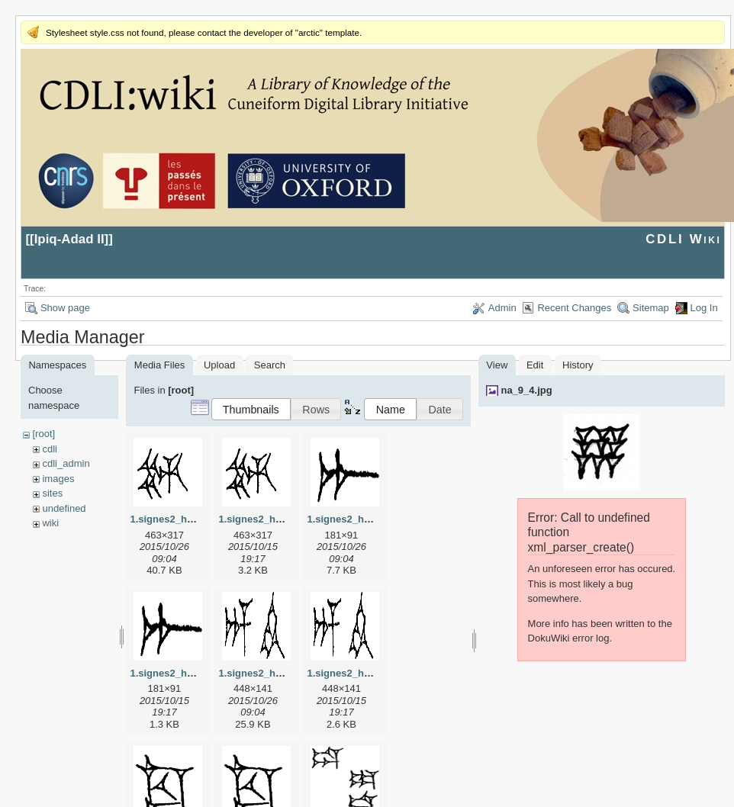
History (577, 365)
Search (269, 365)
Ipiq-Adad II (69, 239)
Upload (219, 365)
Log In (704, 307)
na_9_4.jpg (526, 390)
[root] (43, 433)
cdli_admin (65, 463)
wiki (50, 523)
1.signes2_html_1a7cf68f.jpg (374, 519)
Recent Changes (574, 307)
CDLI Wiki (683, 239)
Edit (534, 365)
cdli (49, 449)
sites (52, 493)
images (58, 478)
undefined (63, 508)
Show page (65, 307)
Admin (502, 307)
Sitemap (651, 307)
